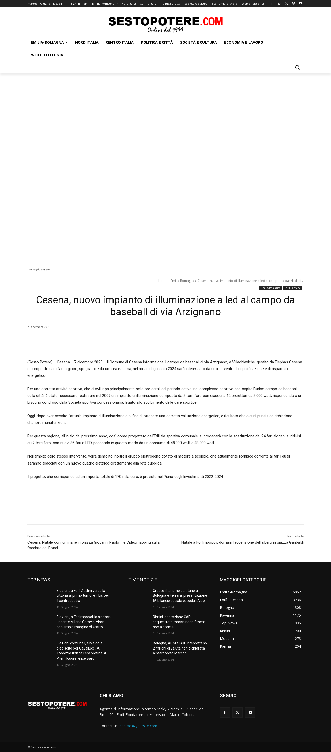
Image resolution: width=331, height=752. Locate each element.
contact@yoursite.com (138, 725)
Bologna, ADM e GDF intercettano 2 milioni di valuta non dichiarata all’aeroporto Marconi (180, 648)
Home (162, 280)
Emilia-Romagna (182, 280)
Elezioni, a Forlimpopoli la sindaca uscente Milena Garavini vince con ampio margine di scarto (84, 622)
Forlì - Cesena (292, 288)
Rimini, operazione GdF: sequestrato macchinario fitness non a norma (179, 622)
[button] (297, 67)
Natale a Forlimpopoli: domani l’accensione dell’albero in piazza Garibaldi (242, 542)
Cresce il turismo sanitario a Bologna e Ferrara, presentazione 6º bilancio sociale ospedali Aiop (180, 595)
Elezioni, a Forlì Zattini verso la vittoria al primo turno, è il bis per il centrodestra (83, 595)
